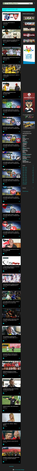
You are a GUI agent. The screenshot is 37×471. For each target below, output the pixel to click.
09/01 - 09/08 (25, 167)
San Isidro (24, 153)
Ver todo (4, 10)
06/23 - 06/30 (25, 179)
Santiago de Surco (26, 159)
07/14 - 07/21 (25, 174)
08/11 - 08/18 (25, 169)
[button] (19, 27)
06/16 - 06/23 (25, 180)
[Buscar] (34, 3)
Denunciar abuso (25, 191)
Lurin (23, 147)
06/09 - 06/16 (25, 182)
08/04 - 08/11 (25, 170)
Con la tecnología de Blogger (18, 469)
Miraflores (24, 149)
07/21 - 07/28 (25, 172)
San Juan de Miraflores (26, 155)
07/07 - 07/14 (25, 175)
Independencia (25, 142)
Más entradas (11, 466)
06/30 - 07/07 (25, 177)
